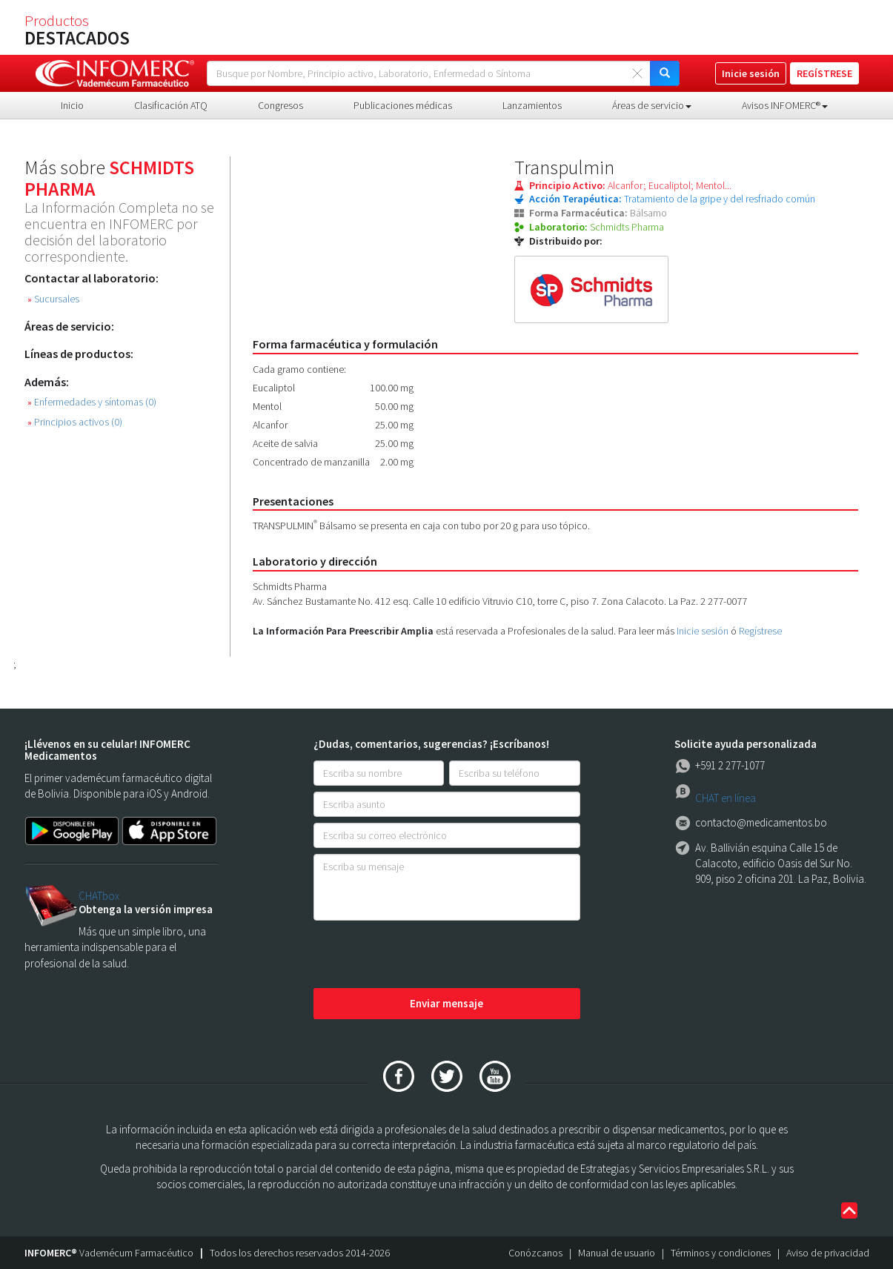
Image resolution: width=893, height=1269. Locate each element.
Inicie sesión (702, 630)
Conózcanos (535, 1252)
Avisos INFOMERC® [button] (785, 105)
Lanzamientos (532, 105)
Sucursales (53, 299)
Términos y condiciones (721, 1252)
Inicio (72, 105)
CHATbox (99, 896)
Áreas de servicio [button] (651, 105)
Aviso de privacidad (827, 1252)
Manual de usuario (616, 1252)
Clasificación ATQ (171, 105)
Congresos (280, 105)
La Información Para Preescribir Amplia (343, 630)
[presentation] (426, 955)
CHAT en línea (725, 798)
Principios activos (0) (74, 422)
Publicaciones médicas (402, 105)
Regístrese (760, 630)
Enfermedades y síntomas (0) (91, 402)
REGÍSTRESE (824, 73)
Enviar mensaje (446, 1003)
